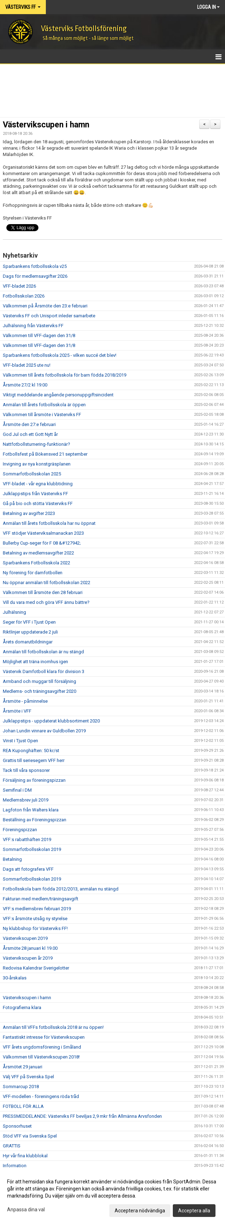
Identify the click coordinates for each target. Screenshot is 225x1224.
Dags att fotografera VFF (28, 869)
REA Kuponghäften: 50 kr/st (31, 750)
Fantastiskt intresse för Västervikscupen (44, 1037)
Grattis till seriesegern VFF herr (34, 760)
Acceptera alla (194, 1210)
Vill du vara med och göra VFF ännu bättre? (46, 602)
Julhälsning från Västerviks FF (33, 325)
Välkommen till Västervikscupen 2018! (41, 1057)
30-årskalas (14, 977)
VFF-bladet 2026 (19, 286)
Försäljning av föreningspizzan (34, 780)
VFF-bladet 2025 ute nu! (26, 365)
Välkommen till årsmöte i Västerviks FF (42, 414)
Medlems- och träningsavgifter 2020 (39, 691)
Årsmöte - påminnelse (25, 701)
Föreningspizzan (20, 829)
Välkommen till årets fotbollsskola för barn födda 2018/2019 (64, 375)
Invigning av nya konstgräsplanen (37, 464)
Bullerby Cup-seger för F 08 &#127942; (42, 543)
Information (14, 1165)
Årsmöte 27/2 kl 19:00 (25, 385)
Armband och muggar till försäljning (39, 681)
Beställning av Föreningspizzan (34, 819)
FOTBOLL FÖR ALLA (23, 1106)
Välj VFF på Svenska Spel (28, 1076)
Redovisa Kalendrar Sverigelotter (36, 968)
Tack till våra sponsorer (26, 770)
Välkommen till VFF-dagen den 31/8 (39, 335)
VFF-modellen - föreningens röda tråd (41, 1096)
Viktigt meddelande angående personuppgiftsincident (58, 394)
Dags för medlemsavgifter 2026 (35, 276)
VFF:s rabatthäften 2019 (27, 839)
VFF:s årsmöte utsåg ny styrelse (35, 918)
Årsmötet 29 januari (22, 1066)
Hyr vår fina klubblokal (25, 1155)
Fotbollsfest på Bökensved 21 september (45, 454)
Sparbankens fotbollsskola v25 (35, 266)
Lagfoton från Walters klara (31, 809)
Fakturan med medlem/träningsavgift (40, 898)
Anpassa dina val (26, 1209)
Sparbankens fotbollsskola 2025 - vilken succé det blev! (59, 355)
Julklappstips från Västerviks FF (35, 493)
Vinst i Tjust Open (20, 740)
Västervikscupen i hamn (46, 125)
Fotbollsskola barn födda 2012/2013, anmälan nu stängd (60, 889)
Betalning (12, 859)
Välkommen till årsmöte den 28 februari (43, 592)
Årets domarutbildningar (28, 641)
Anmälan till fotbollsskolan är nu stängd (43, 651)
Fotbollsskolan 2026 (23, 296)
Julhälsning (14, 612)
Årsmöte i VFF (17, 711)
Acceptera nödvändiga (140, 1210)
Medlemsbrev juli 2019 (25, 800)
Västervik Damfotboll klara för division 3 (43, 671)
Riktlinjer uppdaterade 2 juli (30, 632)
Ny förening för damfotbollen (32, 572)
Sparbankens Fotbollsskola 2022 (36, 562)
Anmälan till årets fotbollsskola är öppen (44, 404)
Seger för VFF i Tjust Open (29, 622)
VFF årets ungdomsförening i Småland (42, 1047)
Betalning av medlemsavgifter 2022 (38, 553)
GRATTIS (11, 1145)
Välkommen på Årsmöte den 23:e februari (45, 305)
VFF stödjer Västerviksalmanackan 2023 (43, 533)
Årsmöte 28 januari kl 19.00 (30, 948)
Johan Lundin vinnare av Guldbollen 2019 (44, 730)
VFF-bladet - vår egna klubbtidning (38, 483)
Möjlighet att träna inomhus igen (35, 661)
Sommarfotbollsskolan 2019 (32, 849)
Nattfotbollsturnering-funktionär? (36, 444)
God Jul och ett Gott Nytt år (30, 434)
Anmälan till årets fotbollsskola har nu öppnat (49, 523)
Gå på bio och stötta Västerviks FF (38, 503)
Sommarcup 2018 (21, 1086)
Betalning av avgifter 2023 (29, 513)
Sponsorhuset (17, 1126)
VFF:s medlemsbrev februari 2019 (37, 908)
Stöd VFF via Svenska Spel (30, 1136)
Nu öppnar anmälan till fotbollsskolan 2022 (46, 582)
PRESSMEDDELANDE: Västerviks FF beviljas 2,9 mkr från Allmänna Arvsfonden (82, 1116)
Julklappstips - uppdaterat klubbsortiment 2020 (51, 721)
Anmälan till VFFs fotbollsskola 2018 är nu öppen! (53, 1027)
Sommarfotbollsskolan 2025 (32, 473)
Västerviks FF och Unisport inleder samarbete (49, 315)
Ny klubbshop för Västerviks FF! (35, 928)
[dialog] (112, 1196)
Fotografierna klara (22, 1007)
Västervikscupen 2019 (25, 938)
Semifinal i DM (17, 790)
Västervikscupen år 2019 (28, 958)
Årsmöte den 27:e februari (29, 424)
